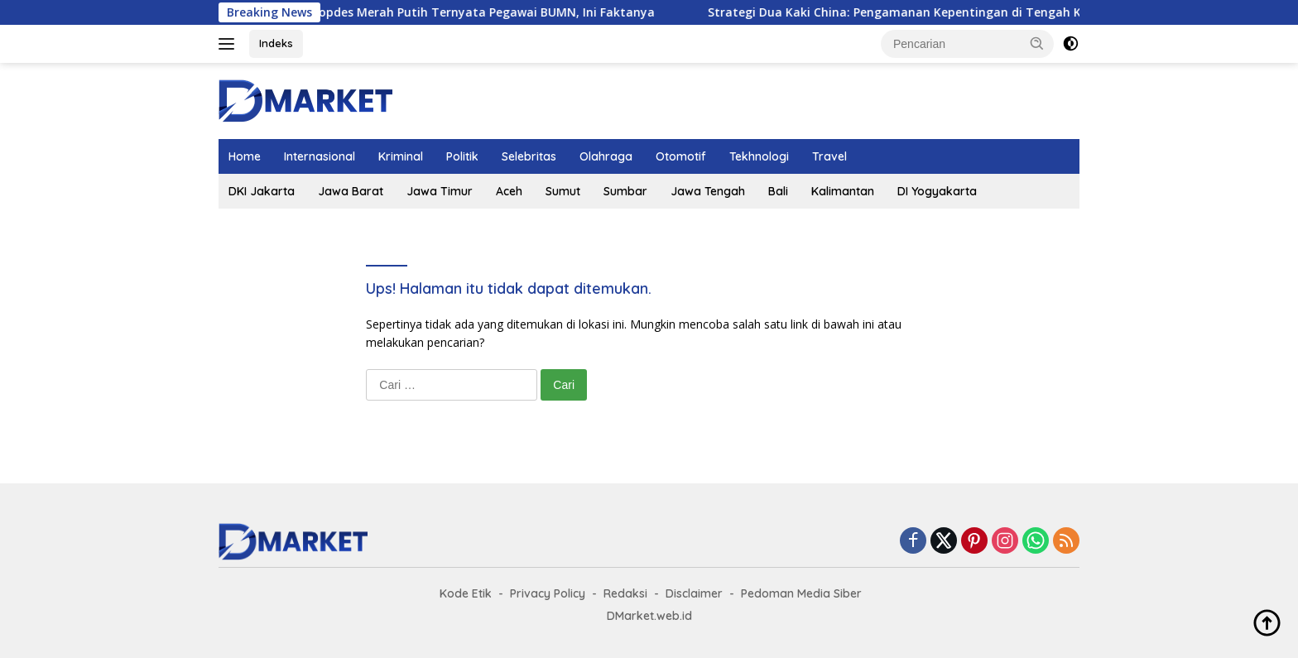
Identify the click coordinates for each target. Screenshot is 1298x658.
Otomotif (681, 156)
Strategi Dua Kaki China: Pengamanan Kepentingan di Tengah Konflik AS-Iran (947, 12)
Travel (829, 156)
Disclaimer (694, 593)
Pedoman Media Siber (801, 593)
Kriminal (400, 156)
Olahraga (605, 156)
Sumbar (625, 191)
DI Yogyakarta (937, 191)
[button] (1037, 43)
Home (244, 156)
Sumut (563, 191)
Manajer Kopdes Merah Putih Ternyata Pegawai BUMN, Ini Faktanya (471, 12)
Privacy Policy (547, 593)
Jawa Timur (439, 191)
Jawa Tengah (708, 191)
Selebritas (529, 156)
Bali (778, 191)
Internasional (319, 156)
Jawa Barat (350, 191)
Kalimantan (842, 191)
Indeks (276, 43)
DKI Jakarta (261, 191)
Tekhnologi (759, 156)
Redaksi (625, 593)
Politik (462, 156)
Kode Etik (466, 593)
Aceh (509, 191)
